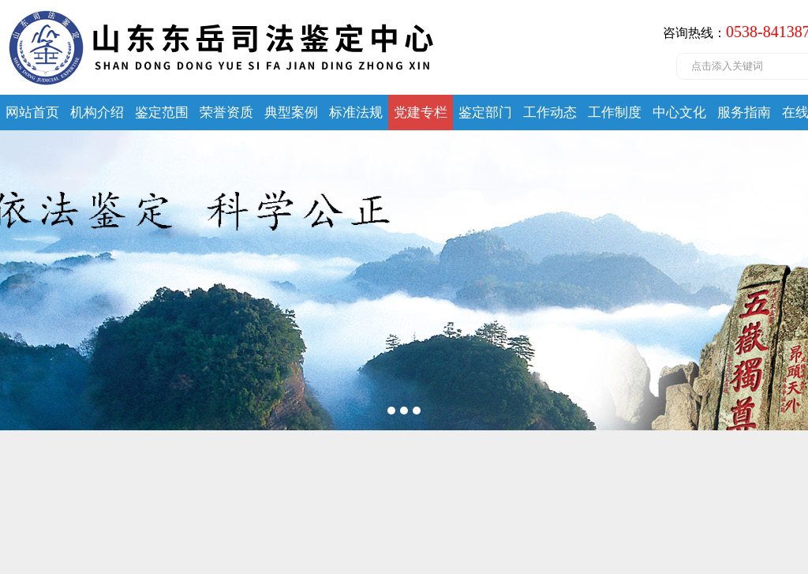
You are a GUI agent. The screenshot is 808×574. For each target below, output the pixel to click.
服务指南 (744, 112)
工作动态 (550, 112)
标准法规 (356, 112)
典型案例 (291, 112)
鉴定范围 (162, 112)
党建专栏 (420, 112)
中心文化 (679, 112)
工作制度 (615, 112)
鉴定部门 (485, 112)
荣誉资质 (226, 112)
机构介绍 (97, 112)
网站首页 (32, 112)
